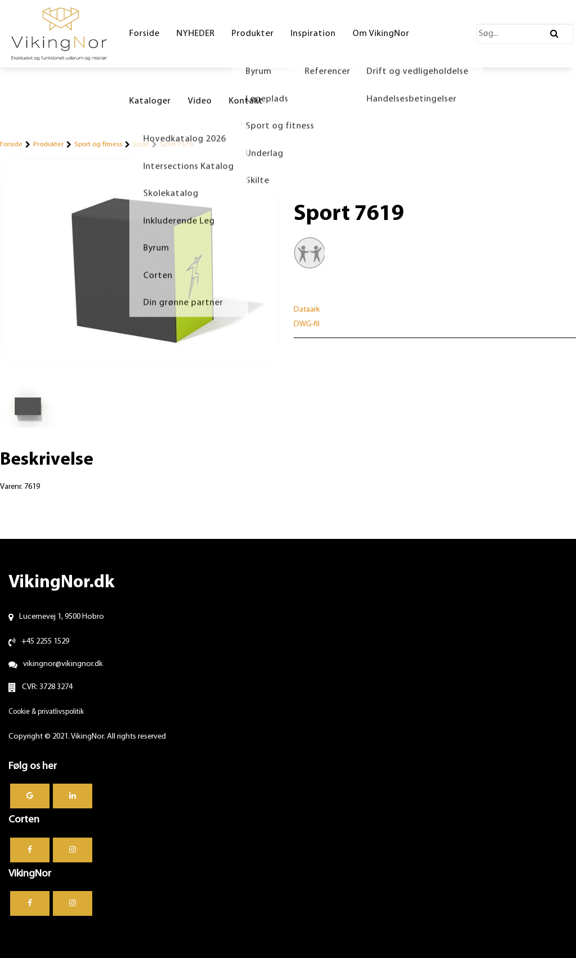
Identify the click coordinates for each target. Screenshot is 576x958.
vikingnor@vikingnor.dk (63, 664)
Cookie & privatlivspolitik (46, 712)
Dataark (307, 309)
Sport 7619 (177, 144)
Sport (141, 144)
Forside (11, 144)
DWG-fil (307, 324)
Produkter (48, 144)
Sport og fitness (98, 144)
